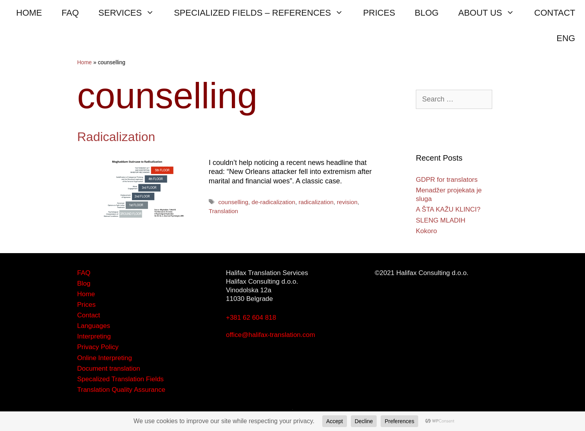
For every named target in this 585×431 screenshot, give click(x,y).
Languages (93, 326)
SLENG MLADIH (441, 220)
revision (347, 202)
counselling (233, 202)
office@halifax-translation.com (270, 335)
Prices (86, 304)
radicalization (315, 202)
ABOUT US (491, 12)
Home (84, 62)
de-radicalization (273, 202)
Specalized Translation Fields (120, 379)
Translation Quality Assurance (121, 389)
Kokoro (426, 231)
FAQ (70, 13)
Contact (88, 315)
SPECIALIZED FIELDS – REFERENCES (263, 12)
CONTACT (554, 13)
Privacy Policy (98, 347)
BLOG (427, 13)
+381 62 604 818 (251, 317)
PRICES (379, 13)
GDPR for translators (447, 179)
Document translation (108, 368)
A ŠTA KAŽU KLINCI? (448, 209)
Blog (83, 283)
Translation (223, 211)
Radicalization (116, 137)
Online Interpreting (104, 358)
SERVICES (131, 12)
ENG (565, 38)
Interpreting (94, 336)
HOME (29, 13)
